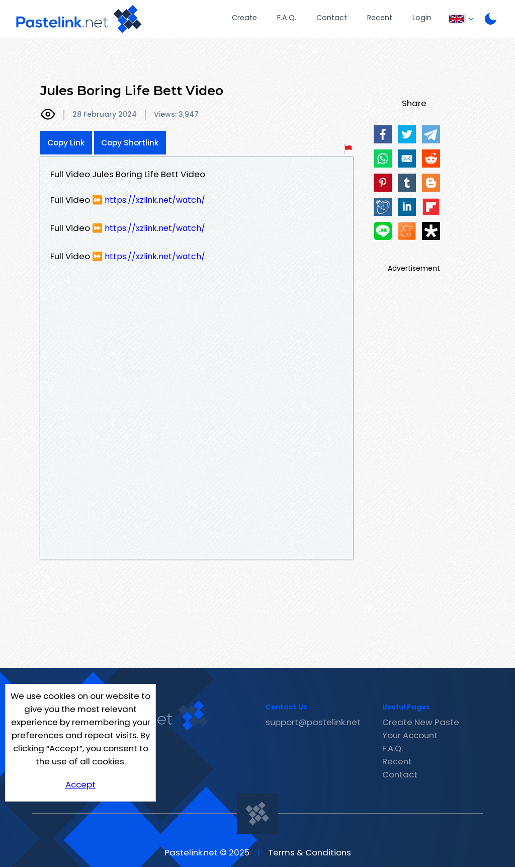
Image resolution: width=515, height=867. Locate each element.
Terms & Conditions (309, 852)
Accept (80, 784)
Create (244, 18)
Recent (379, 18)
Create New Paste (420, 722)
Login (422, 18)
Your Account (410, 735)
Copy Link (66, 142)
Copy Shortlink (130, 142)
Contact (331, 18)
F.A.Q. (286, 18)
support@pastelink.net (313, 722)
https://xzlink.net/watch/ (155, 200)
